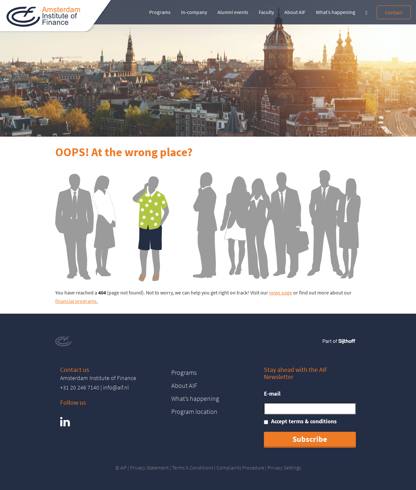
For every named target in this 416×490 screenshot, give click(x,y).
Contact (393, 12)
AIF (123, 467)
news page (280, 292)
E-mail (272, 393)
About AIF (295, 12)
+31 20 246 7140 (79, 387)
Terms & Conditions (192, 467)
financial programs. (76, 301)
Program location (194, 411)
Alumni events (232, 12)
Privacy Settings (284, 467)
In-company (194, 12)
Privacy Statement (149, 467)
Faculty (266, 12)
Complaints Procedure (240, 467)
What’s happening (335, 12)
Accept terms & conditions (304, 421)
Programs (160, 12)
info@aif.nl (116, 387)
